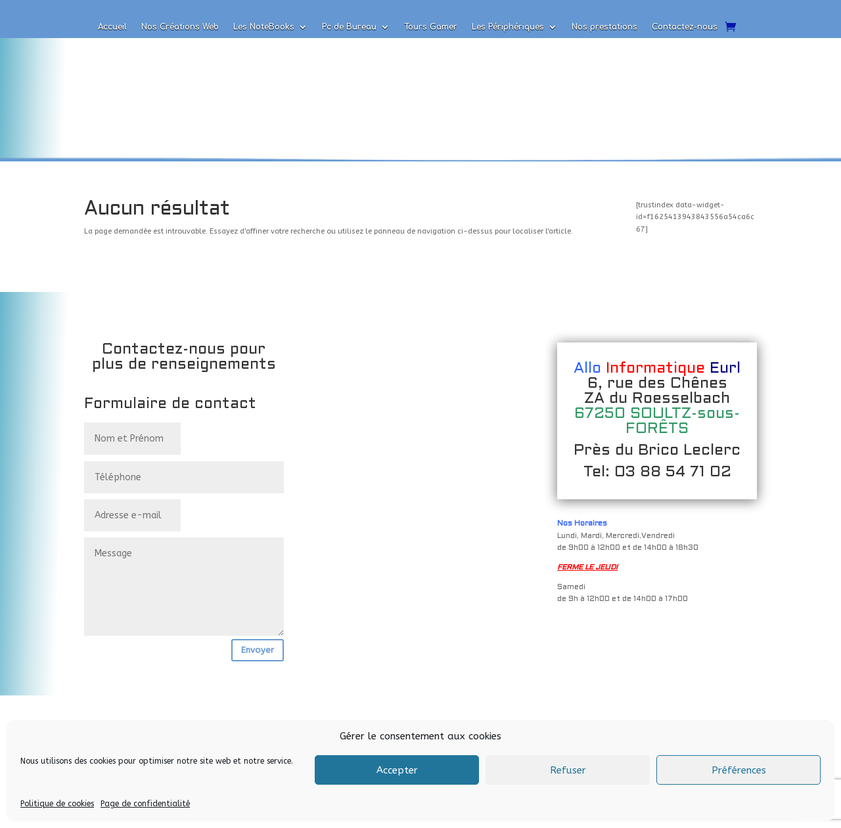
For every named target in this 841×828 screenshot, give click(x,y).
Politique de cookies (57, 803)
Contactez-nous (684, 26)
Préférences (739, 770)
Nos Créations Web (180, 26)
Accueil (112, 26)
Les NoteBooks (263, 26)
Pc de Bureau (349, 26)
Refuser (568, 770)
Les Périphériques (508, 26)
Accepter (397, 770)
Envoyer (257, 650)
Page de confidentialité (145, 803)
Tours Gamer (430, 26)
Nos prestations (604, 26)
